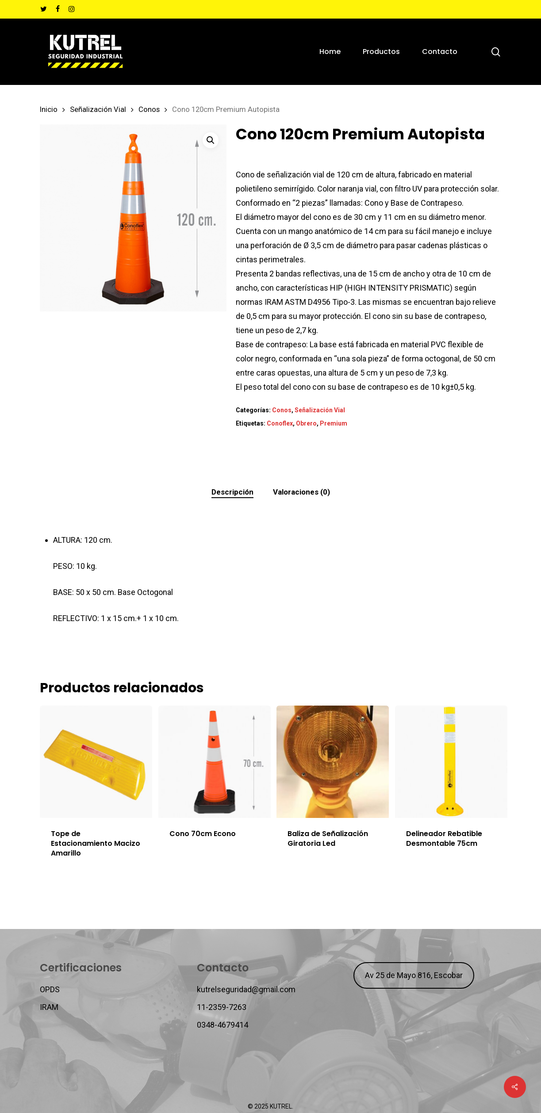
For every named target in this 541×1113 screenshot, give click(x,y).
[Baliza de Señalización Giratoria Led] (332, 762)
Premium (333, 423)
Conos (149, 109)
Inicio (49, 109)
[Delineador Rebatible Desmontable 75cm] (451, 762)
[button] (211, 140)
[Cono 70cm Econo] (214, 762)
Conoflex (280, 423)
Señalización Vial (98, 109)
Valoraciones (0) (301, 491)
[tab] (232, 492)
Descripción (232, 491)
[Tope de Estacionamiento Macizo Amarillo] (96, 762)
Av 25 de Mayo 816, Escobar (414, 975)
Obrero (306, 423)
